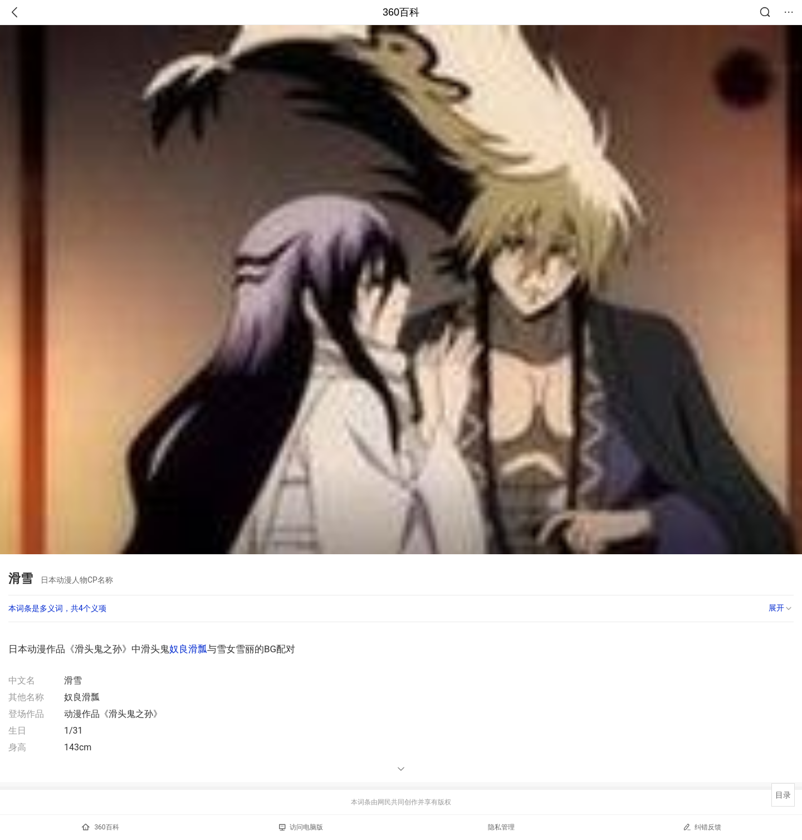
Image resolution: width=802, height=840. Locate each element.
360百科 (401, 12)
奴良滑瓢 (188, 649)
